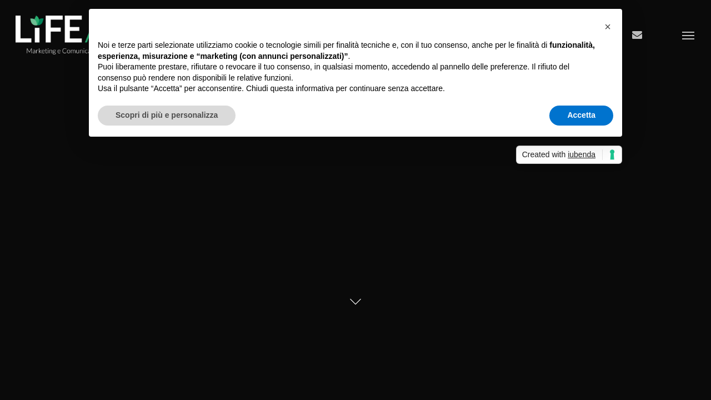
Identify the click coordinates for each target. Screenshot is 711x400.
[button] (608, 27)
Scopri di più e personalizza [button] (167, 115)
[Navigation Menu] (689, 35)
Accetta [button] (581, 115)
